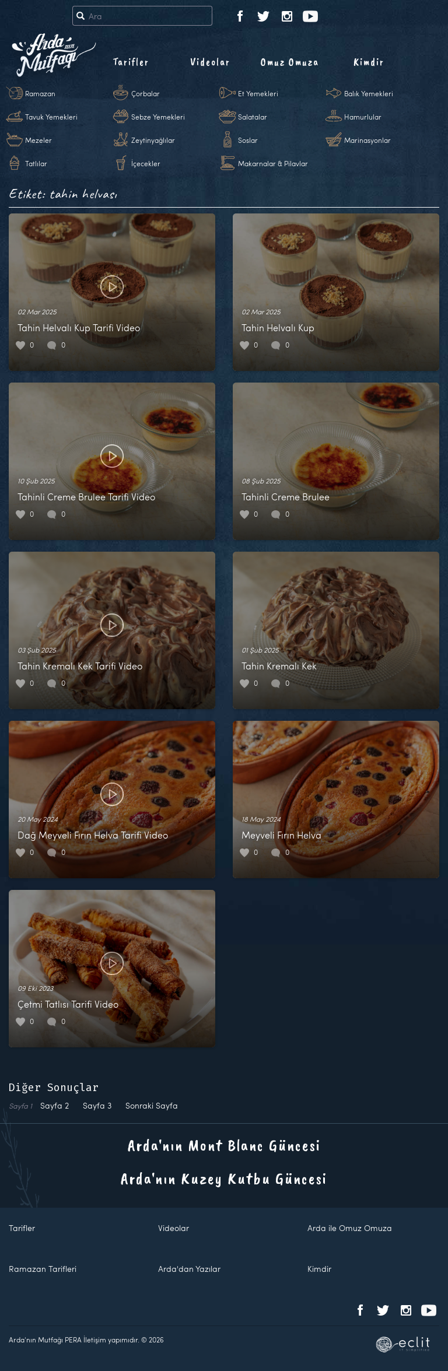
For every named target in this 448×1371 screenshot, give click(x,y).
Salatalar (252, 116)
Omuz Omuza (290, 61)
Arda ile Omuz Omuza (349, 1227)
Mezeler (38, 140)
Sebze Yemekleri (158, 116)
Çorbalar (145, 93)
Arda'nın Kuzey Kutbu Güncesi (224, 1178)
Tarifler (131, 61)
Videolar (210, 61)
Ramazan (40, 93)
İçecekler (145, 163)
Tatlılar (36, 163)
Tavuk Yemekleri (51, 116)
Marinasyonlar (367, 140)
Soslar (248, 140)
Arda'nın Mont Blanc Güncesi (224, 1145)
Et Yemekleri (258, 93)
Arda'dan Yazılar (189, 1268)
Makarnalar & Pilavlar (273, 163)
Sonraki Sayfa (151, 1105)
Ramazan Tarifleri (42, 1268)
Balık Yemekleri (368, 93)
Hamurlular (363, 116)
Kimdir (369, 61)
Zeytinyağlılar (153, 140)
